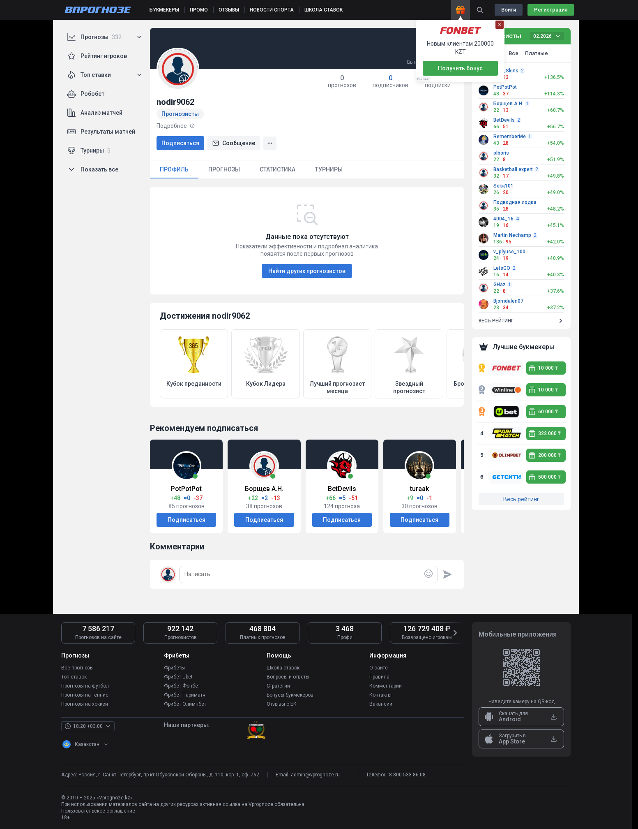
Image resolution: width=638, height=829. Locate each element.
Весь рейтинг (521, 499)
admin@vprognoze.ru (315, 775)
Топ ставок (74, 677)
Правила (379, 677)
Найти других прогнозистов (306, 271)
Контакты (380, 695)
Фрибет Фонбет (182, 686)
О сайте (378, 668)
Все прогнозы (77, 668)
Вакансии (380, 704)
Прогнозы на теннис (84, 695)
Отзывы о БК (282, 704)
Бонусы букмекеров (290, 695)
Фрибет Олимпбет (185, 704)
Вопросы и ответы (288, 677)
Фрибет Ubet (178, 677)
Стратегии (278, 686)
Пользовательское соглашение (98, 811)
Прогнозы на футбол (85, 686)
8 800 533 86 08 (407, 775)
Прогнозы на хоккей (84, 704)
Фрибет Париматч (184, 695)
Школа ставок (283, 668)
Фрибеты (174, 668)
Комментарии (385, 686)
